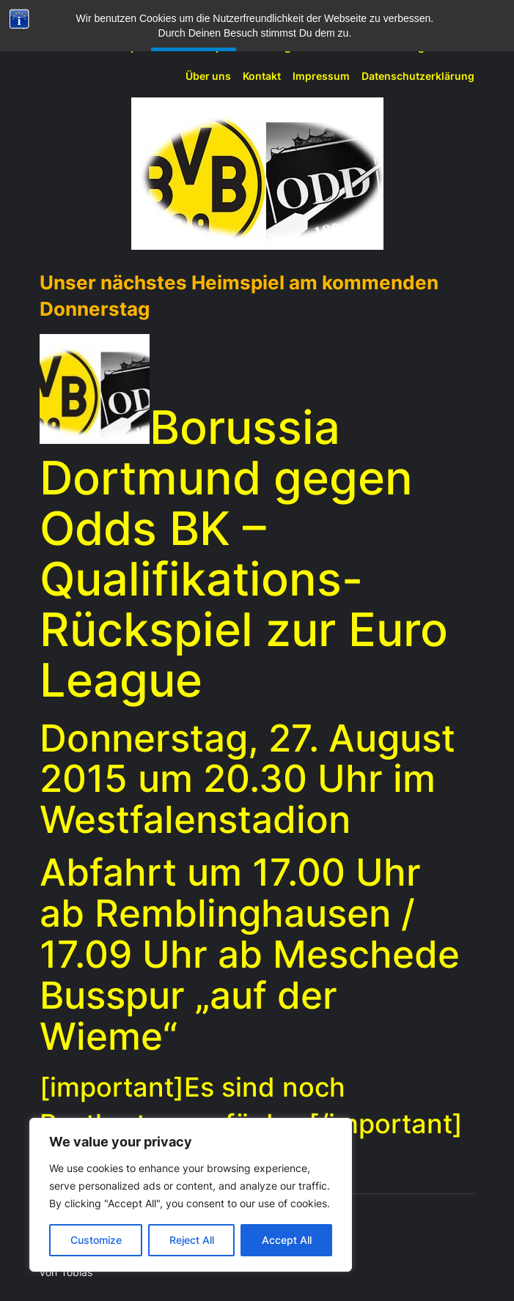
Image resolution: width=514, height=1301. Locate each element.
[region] (190, 1195)
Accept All (287, 1240)
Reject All (191, 1240)
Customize (96, 1240)
